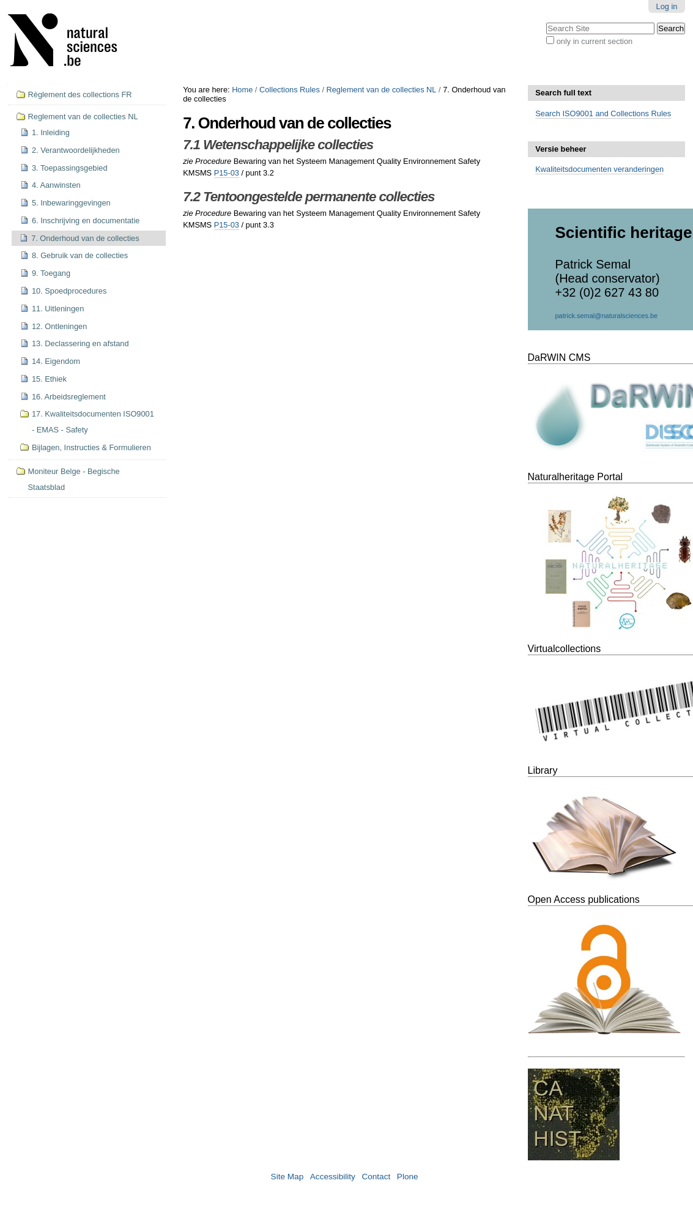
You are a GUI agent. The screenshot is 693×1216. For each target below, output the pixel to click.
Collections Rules (289, 89)
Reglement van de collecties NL (382, 89)
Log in (667, 6)
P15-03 (226, 172)
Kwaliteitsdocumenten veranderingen (599, 169)
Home (242, 89)
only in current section (594, 41)
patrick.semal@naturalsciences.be (606, 315)
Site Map (287, 1176)
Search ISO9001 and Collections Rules (603, 113)
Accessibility (332, 1176)
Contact (375, 1176)
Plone (407, 1176)
